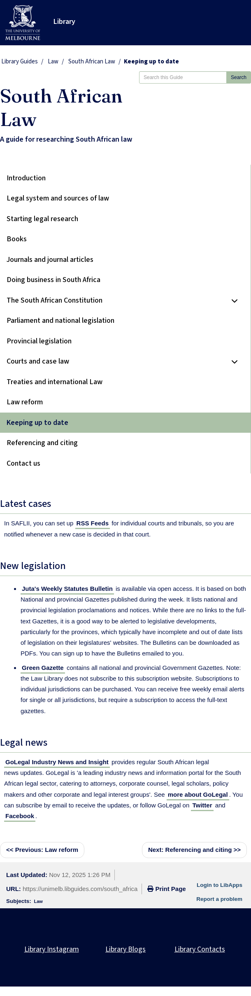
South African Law (91, 61)
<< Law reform (42, 849)
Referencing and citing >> (194, 849)
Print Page (166, 888)
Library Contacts (199, 949)
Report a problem (219, 899)
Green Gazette (43, 667)
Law (53, 61)
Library (64, 21)
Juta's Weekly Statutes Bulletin (67, 588)
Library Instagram (51, 949)
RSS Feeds (93, 523)
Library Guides (19, 61)
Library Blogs (125, 949)
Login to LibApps (219, 885)
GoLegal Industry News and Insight (57, 761)
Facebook (19, 815)
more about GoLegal (198, 794)
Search (238, 77)
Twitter (202, 805)
